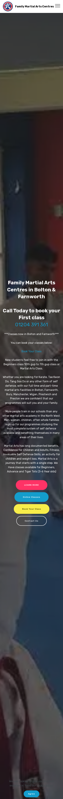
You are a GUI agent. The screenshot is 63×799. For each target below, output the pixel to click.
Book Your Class (31, 351)
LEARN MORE (31, 485)
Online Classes (31, 497)
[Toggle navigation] (57, 5)
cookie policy (45, 785)
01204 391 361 (31, 324)
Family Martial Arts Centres (34, 6)
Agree (31, 794)
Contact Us (31, 521)
